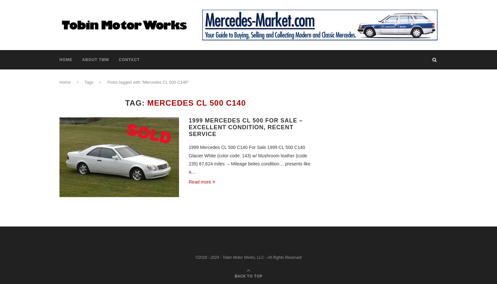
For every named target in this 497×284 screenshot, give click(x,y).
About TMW (95, 60)
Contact (129, 60)
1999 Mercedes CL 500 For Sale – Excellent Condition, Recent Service (246, 127)
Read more (202, 181)
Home (65, 60)
